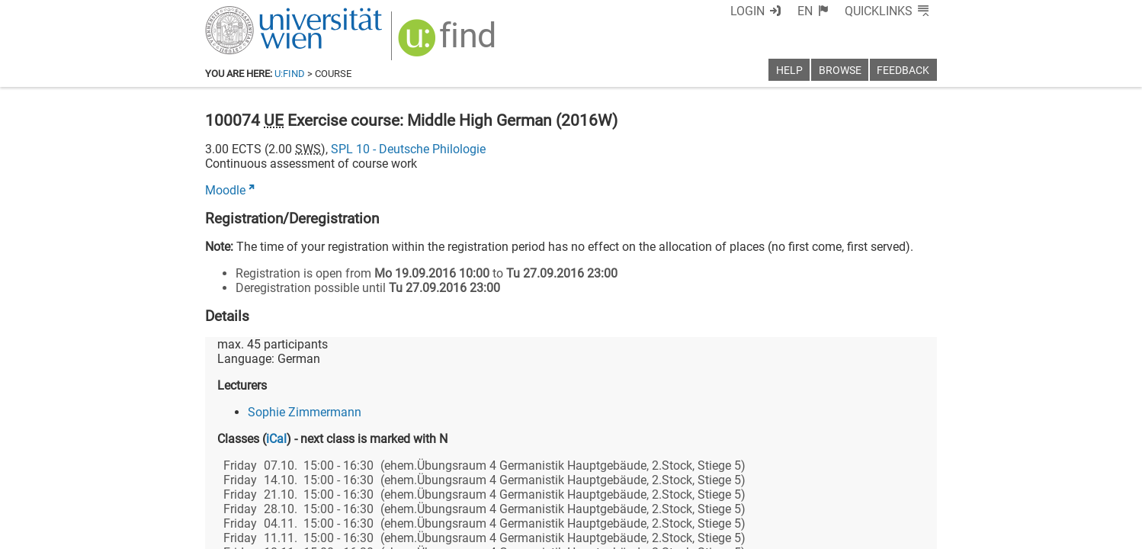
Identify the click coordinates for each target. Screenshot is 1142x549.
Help (789, 70)
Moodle (225, 190)
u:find (289, 73)
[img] (449, 43)
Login (747, 11)
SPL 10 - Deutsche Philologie (408, 149)
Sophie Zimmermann (304, 412)
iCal (276, 439)
